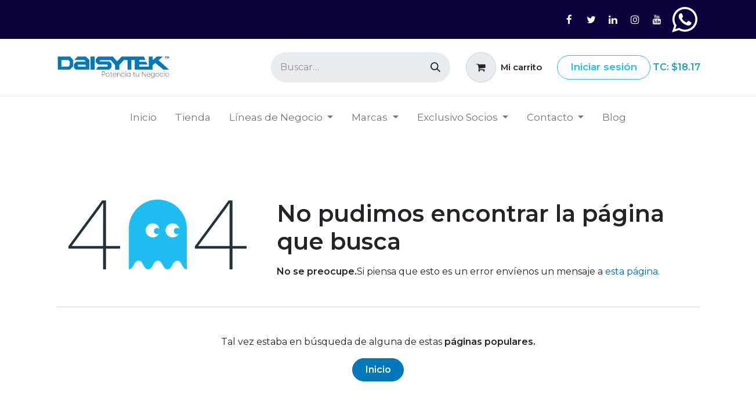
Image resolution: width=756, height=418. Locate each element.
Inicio (378, 369)
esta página (631, 271)
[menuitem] (143, 118)
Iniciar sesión (603, 67)
